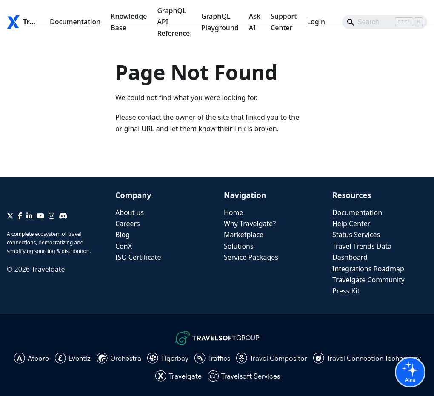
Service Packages (251, 257)
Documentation (75, 21)
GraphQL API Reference (173, 22)
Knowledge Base (129, 21)
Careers (127, 223)
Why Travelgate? (250, 223)
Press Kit (346, 291)
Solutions (239, 246)
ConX (123, 246)
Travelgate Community (368, 279)
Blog (122, 234)
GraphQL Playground (220, 21)
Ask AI (254, 21)
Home (233, 212)
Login (316, 21)
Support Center (284, 21)
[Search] (384, 22)
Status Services (356, 234)
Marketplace (243, 234)
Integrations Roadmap (368, 268)
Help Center (351, 223)
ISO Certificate (138, 257)
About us (129, 212)
